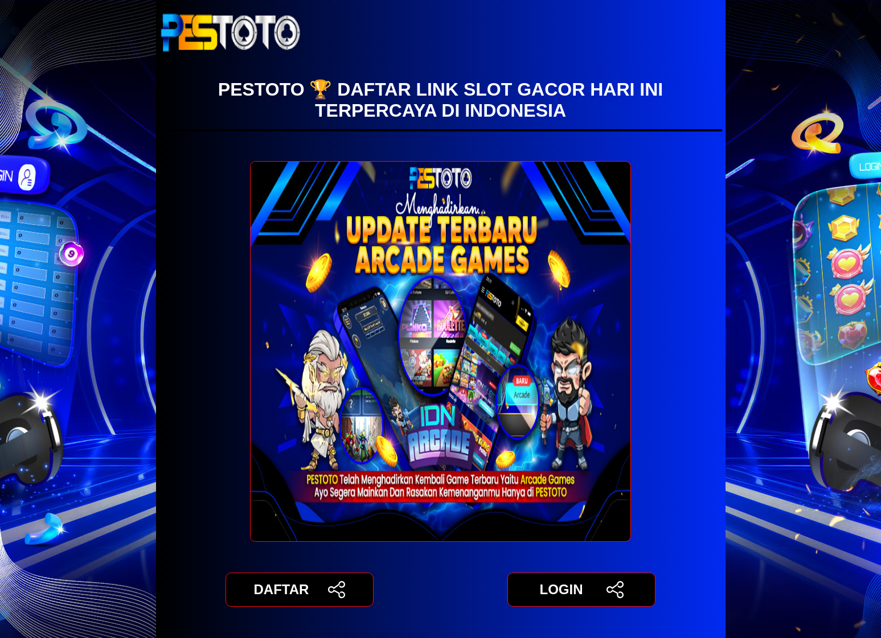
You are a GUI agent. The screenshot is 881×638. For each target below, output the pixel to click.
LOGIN (581, 589)
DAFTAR (300, 589)
